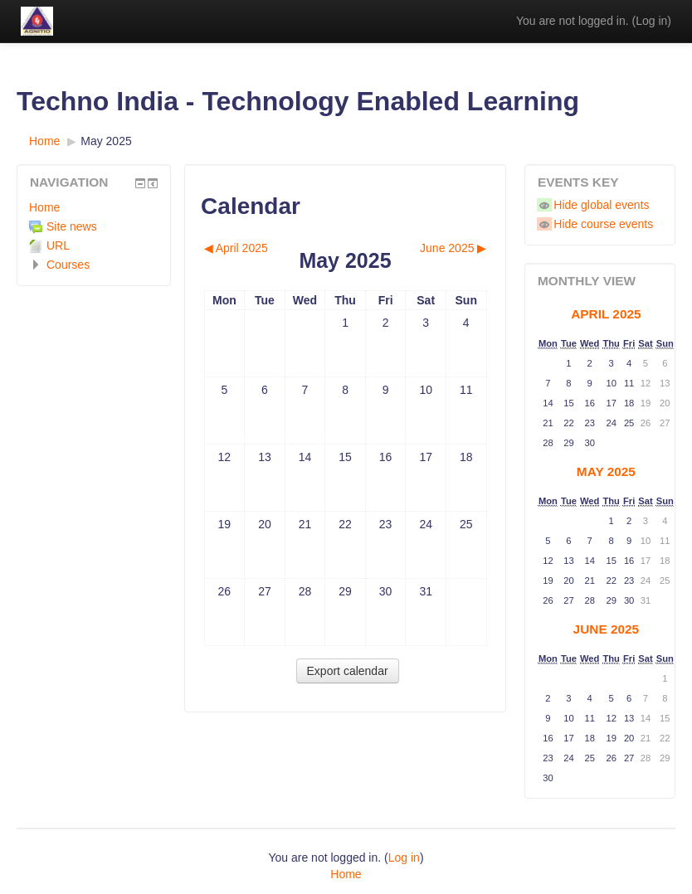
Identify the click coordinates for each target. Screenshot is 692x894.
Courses (68, 264)
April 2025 (606, 314)
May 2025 (105, 141)
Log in (651, 20)
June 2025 (606, 629)
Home (44, 207)
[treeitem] (93, 207)
